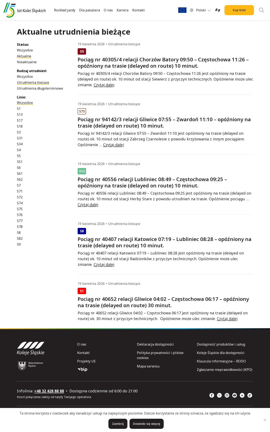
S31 (20, 138)
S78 (20, 226)
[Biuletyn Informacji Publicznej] (105, 369)
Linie (21, 97)
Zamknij (118, 424)
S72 (20, 197)
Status (22, 44)
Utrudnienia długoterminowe (40, 88)
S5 (19, 155)
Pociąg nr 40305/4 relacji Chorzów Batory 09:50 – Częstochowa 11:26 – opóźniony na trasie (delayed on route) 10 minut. (163, 62)
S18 (20, 126)
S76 (20, 215)
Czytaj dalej (104, 84)
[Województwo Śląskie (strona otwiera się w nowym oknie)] (30, 366)
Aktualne (24, 56)
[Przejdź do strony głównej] (24, 10)
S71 (20, 191)
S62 (20, 179)
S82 (20, 238)
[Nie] (265, 420)
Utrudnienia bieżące (33, 82)
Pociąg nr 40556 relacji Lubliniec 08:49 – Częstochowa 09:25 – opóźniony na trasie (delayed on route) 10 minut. (152, 182)
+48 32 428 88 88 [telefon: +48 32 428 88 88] (49, 390)
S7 (19, 185)
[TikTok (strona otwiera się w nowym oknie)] (249, 395)
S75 (20, 209)
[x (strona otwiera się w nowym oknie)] (219, 395)
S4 (19, 150)
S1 (19, 108)
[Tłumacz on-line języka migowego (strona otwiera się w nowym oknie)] (217, 10)
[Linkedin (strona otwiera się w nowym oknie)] (242, 395)
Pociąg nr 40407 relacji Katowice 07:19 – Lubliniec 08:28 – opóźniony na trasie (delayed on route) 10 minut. (164, 242)
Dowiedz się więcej (146, 424)
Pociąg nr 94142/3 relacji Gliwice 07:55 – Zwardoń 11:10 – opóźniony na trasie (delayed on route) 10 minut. (164, 122)
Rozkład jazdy (64, 10)
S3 (19, 132)
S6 (19, 167)
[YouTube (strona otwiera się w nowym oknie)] (234, 395)
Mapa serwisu (148, 366)
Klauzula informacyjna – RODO (221, 361)
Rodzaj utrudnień (31, 71)
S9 (19, 244)
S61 (20, 173)
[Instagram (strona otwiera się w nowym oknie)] (227, 395)
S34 (20, 144)
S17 (20, 120)
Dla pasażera (89, 10)
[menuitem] (203, 10)
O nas (108, 10)
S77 (20, 220)
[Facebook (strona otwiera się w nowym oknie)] (211, 395)
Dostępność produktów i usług (221, 344)
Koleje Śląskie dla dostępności (220, 352)
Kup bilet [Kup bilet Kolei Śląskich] (239, 10)
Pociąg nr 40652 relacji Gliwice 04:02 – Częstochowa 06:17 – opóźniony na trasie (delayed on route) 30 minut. (163, 302)
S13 (20, 114)
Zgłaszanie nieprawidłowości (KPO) (224, 369)
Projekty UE (86, 361)
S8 (19, 232)
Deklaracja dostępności (155, 344)
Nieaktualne (27, 62)
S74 (20, 203)
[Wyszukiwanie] (261, 10)
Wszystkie (25, 50)
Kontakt (138, 10)
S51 (20, 161)
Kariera (122, 10)
